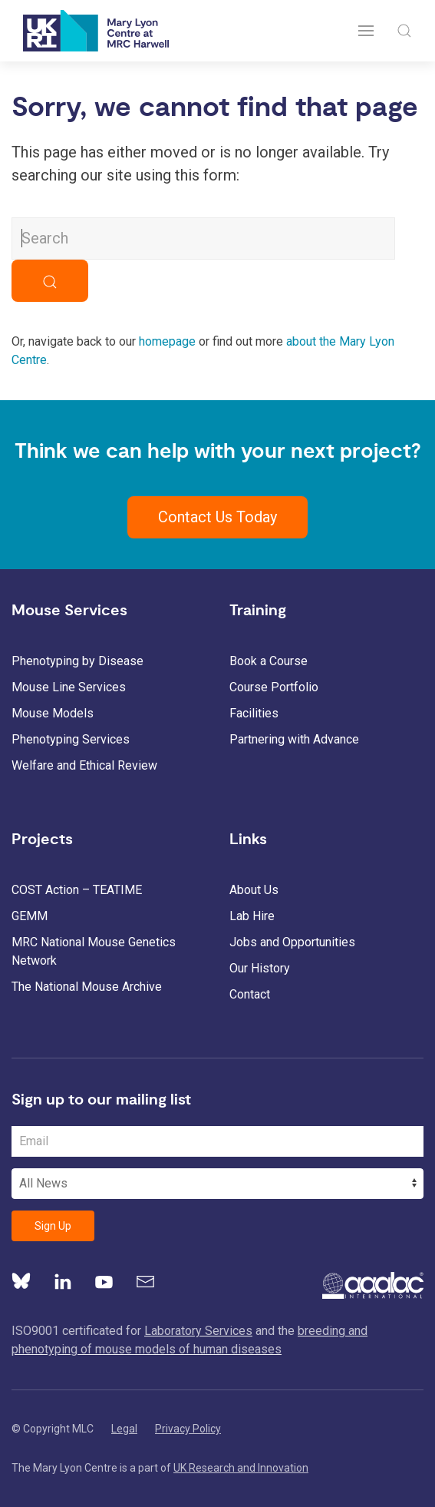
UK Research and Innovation (240, 1468)
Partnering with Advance (294, 739)
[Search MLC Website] (203, 238)
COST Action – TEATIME (77, 890)
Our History (259, 968)
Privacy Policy (188, 1429)
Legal (124, 1429)
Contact (249, 994)
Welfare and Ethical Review (84, 765)
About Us (253, 890)
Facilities (253, 713)
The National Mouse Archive (87, 986)
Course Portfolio (273, 687)
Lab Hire (252, 916)
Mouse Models (53, 713)
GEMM (30, 916)
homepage (167, 341)
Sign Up (53, 1226)
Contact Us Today (217, 517)
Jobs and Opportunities (292, 942)
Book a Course (268, 661)
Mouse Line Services (69, 687)
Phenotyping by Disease (77, 661)
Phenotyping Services (71, 739)
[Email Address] (217, 1141)
